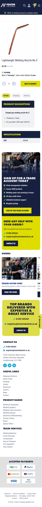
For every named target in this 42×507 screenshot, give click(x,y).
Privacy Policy (31, 494)
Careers (6, 390)
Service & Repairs (9, 441)
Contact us (10, 243)
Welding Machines (9, 433)
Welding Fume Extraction (12, 410)
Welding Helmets (9, 413)
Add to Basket (30, 83)
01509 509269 (9, 347)
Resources (7, 387)
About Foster (7, 379)
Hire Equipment (8, 444)
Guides (5, 384)
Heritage (6, 382)
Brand (5, 421)
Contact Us (7, 494)
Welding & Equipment (11, 405)
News (5, 392)
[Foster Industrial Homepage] (8, 5)
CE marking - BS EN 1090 (26, 496)
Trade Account (23, 498)
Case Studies (8, 447)
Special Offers (8, 424)
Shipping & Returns (10, 376)
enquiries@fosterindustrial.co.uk (19, 236)
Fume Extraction (9, 436)
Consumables (8, 439)
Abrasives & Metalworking (12, 415)
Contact (6, 395)
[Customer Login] (29, 5)
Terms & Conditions (19, 494)
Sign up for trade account (17, 210)
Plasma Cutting (8, 418)
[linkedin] (10, 367)
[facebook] (5, 367)
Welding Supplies (9, 407)
